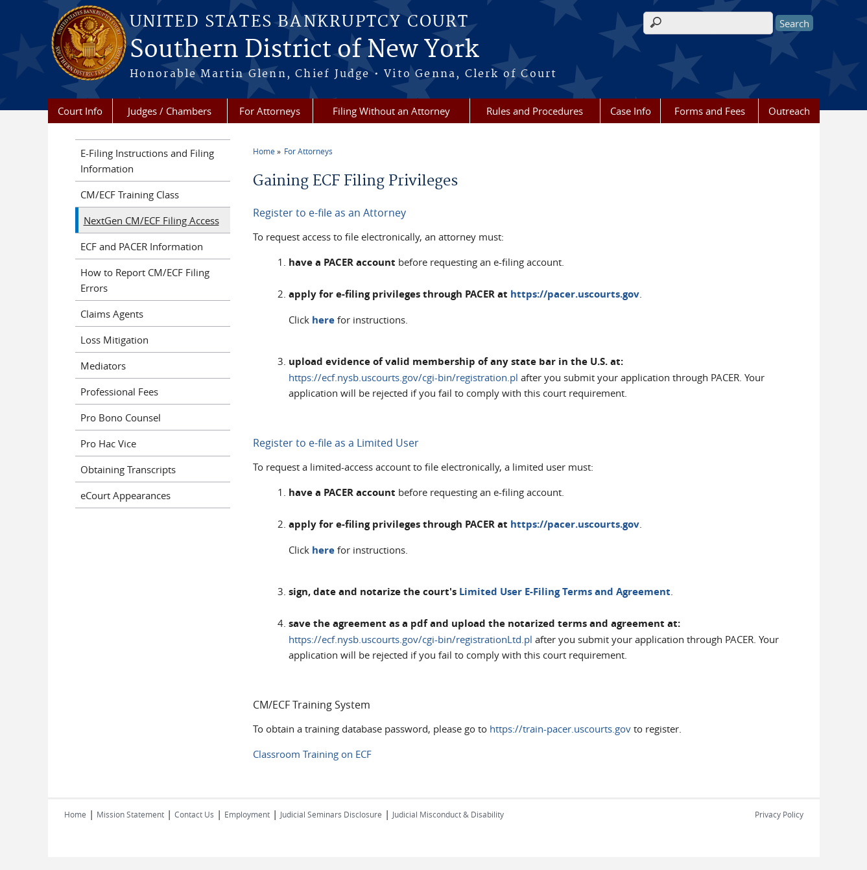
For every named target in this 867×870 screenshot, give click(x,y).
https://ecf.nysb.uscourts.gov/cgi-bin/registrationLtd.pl (410, 639)
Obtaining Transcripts (128, 469)
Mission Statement (130, 814)
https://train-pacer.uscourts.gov (560, 728)
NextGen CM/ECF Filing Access (151, 220)
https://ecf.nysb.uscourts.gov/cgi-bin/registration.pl (403, 377)
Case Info (630, 110)
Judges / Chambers (169, 110)
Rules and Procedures (534, 110)
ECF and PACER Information (141, 246)
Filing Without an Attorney (391, 110)
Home (264, 151)
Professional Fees (119, 391)
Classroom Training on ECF (312, 753)
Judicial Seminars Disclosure (331, 814)
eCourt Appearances (125, 495)
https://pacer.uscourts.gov (574, 294)
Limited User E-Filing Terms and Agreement (565, 591)
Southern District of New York (304, 50)
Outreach (789, 110)
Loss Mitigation (114, 339)
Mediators (103, 365)
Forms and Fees (709, 110)
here (323, 320)
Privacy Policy (779, 814)
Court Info (80, 110)
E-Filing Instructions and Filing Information (147, 161)
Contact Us (194, 814)
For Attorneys (269, 110)
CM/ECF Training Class (129, 194)
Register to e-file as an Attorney (329, 213)
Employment (247, 814)
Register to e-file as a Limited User (336, 443)
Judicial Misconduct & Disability (448, 814)
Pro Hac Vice (108, 443)
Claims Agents (111, 313)
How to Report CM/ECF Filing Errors (144, 280)
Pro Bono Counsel (120, 417)
